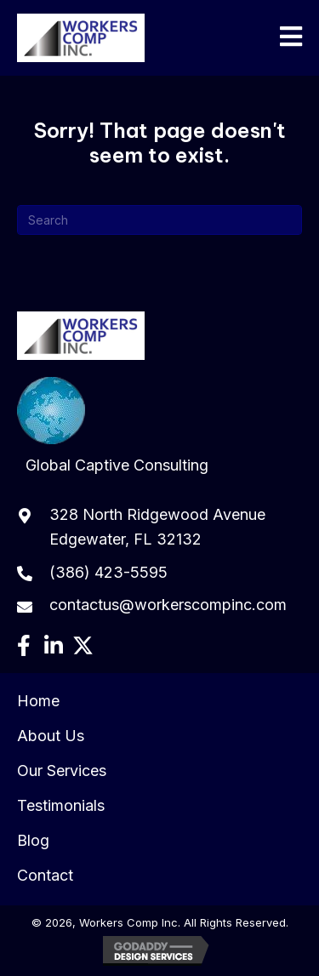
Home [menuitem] (38, 701)
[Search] (159, 220)
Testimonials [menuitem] (61, 805)
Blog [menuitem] (33, 840)
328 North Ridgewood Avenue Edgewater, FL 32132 (157, 526)
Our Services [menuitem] (61, 770)
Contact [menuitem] (45, 875)
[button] (23, 645)
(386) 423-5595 (108, 572)
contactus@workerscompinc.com (168, 605)
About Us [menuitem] (50, 736)
